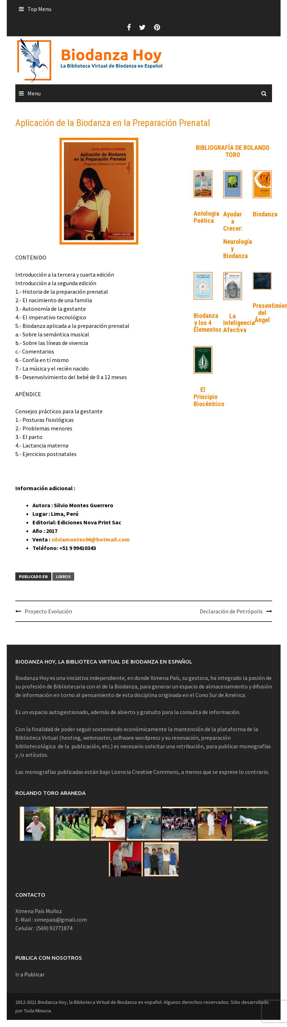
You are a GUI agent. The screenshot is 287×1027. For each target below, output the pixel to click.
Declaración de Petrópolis (231, 611)
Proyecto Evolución (48, 611)
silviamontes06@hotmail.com (90, 539)
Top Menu (39, 8)
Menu (34, 93)
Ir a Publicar (30, 974)
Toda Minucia (37, 1010)
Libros (63, 576)
